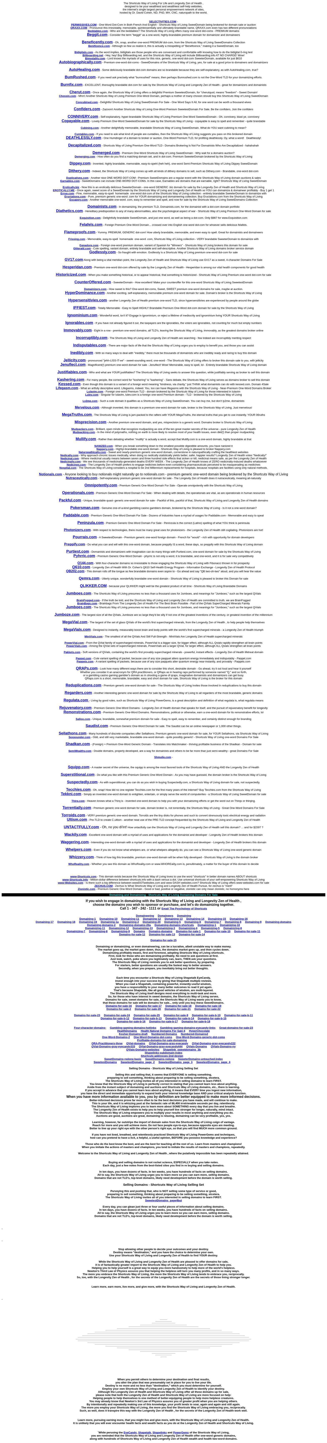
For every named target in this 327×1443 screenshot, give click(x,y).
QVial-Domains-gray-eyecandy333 (113, 1046)
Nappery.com (105, 449)
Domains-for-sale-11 (247, 931)
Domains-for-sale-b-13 (147, 1018)
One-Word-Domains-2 (116, 1037)
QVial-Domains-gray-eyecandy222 (213, 1043)
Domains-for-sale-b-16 (131, 1021)
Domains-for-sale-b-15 (212, 1018)
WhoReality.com (78, 864)
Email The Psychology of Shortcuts (184, 908)
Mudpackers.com (82, 429)
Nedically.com (69, 455)
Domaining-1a (110, 921)
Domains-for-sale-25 (147, 1015)
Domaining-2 (130, 921)
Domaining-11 (130, 918)
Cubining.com (90, 127)
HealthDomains (127, 1030)
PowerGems (181, 1432)
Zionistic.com (86, 889)
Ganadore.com (88, 245)
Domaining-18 (66, 921)
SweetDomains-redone (159, 1059)
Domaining (184, 915)
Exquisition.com (90, 217)
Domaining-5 (172, 921)
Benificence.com (99, 45)
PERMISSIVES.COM (84, 24)
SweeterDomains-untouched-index (200, 1059)
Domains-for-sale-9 (176, 1015)
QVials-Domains (196, 1046)
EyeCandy (130, 1432)
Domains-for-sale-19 (208, 1005)
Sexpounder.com (80, 737)
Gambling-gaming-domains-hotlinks (133, 1027)
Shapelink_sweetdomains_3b (182, 1049)
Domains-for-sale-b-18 (196, 1021)
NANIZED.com (103, 445)
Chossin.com (67, 95)
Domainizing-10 (230, 925)
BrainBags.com (87, 603)
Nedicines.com (76, 464)
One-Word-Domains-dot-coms (153, 1037)
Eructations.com (75, 196)
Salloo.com (83, 719)
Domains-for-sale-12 (132, 934)
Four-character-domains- (90, 1027)
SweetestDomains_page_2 (138, 1062)
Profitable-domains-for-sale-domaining (162, 1040)
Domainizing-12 (119, 928)
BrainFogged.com (88, 600)
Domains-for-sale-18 (178, 1005)
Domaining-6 (193, 921)
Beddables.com (98, 30)
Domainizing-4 (188, 928)
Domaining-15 (217, 918)
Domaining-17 (45, 921)
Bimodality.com (95, 58)
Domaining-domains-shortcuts (174, 925)
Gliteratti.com (82, 248)
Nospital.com (68, 467)
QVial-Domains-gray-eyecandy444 (160, 1046)
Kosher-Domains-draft (133, 1034)
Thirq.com (78, 800)
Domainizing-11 (95, 928)
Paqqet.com (83, 658)
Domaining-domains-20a (135, 925)
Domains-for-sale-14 (192, 934)
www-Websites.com (70, 882)
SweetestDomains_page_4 (213, 1062)
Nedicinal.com (69, 458)
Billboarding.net (93, 55)
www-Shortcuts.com (83, 876)
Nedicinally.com (70, 461)
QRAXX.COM (78, 27)
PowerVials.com (76, 645)
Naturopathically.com (92, 452)
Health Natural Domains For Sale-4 (163, 1030)
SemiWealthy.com (79, 750)
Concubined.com (87, 102)
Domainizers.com (95, 289)
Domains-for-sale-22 (207, 1009)
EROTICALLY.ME (64, 190)
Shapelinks (159, 1432)
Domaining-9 (253, 921)
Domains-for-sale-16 (119, 1005)
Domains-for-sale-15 (164, 940)
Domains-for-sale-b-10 (206, 1015)
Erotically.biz (71, 187)
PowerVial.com (74, 642)
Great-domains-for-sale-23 (236, 1027)
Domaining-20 (152, 921)
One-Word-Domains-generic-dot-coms (200, 1037)
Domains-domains (160, 931)
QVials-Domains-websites (142, 1049)
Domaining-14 (195, 918)
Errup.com (67, 193)
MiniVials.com (93, 636)
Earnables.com (70, 180)
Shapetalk (144, 1432)
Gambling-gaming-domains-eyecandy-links (187, 1027)
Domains (139, 931)
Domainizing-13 (143, 928)
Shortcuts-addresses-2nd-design (162, 1055)
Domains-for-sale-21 (178, 1009)
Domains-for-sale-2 (119, 1009)
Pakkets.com (72, 652)
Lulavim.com (95, 391)
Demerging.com (85, 156)
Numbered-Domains (164, 1034)
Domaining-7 (213, 921)
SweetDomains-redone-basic (122, 1059)
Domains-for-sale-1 (188, 931)
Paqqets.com (85, 661)
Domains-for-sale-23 (87, 1015)
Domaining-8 (233, 921)
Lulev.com (91, 394)
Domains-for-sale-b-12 (115, 1018)
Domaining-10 (108, 918)
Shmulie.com (162, 757)
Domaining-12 (152, 918)
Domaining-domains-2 (101, 925)
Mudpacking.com (84, 432)
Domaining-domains (278, 921)
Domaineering (145, 915)
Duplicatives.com (77, 177)
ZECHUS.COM (103, 885)
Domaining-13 (173, 918)
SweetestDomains (105, 1062)
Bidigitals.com (83, 52)
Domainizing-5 (210, 928)
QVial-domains (135, 1043)
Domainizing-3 (165, 928)
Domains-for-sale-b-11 (238, 1015)
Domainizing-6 (232, 928)
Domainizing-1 (207, 925)
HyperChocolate (199, 1030)
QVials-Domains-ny (223, 1046)
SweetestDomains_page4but (163, 1200)
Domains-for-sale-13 (162, 934)
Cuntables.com (84, 134)
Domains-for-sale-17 (149, 1005)
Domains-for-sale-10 (217, 931)
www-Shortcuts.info (75, 879)
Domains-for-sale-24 (117, 1015)
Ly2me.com (90, 400)
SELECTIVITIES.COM (162, 21)
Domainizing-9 (120, 931)
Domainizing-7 (76, 931)
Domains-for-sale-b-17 (163, 1021)
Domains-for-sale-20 (148, 1009)
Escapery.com (78, 199)
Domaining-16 (239, 918)
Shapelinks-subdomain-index (163, 1052)
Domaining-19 (88, 921)
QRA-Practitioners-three (107, 1043)
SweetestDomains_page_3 (175, 1062)
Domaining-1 (87, 918)
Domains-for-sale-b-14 (179, 1018)
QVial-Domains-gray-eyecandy (168, 1043)
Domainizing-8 (98, 931)
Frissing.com (76, 239)
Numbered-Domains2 (194, 1034)
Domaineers (165, 915)
